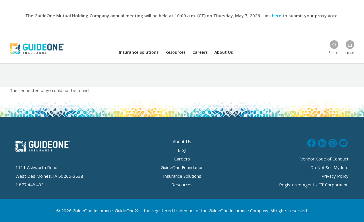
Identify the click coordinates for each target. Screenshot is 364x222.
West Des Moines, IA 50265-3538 (49, 176)
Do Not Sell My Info (329, 167)
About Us (223, 52)
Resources (175, 52)
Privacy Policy (335, 176)
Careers (200, 52)
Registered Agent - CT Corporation (313, 184)
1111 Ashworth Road (36, 167)
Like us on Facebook (311, 142)
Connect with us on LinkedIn (322, 142)
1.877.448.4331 (31, 184)
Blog (182, 150)
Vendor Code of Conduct (324, 159)
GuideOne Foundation (182, 167)
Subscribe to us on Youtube (343, 142)
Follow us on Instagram (332, 142)
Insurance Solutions (138, 52)
